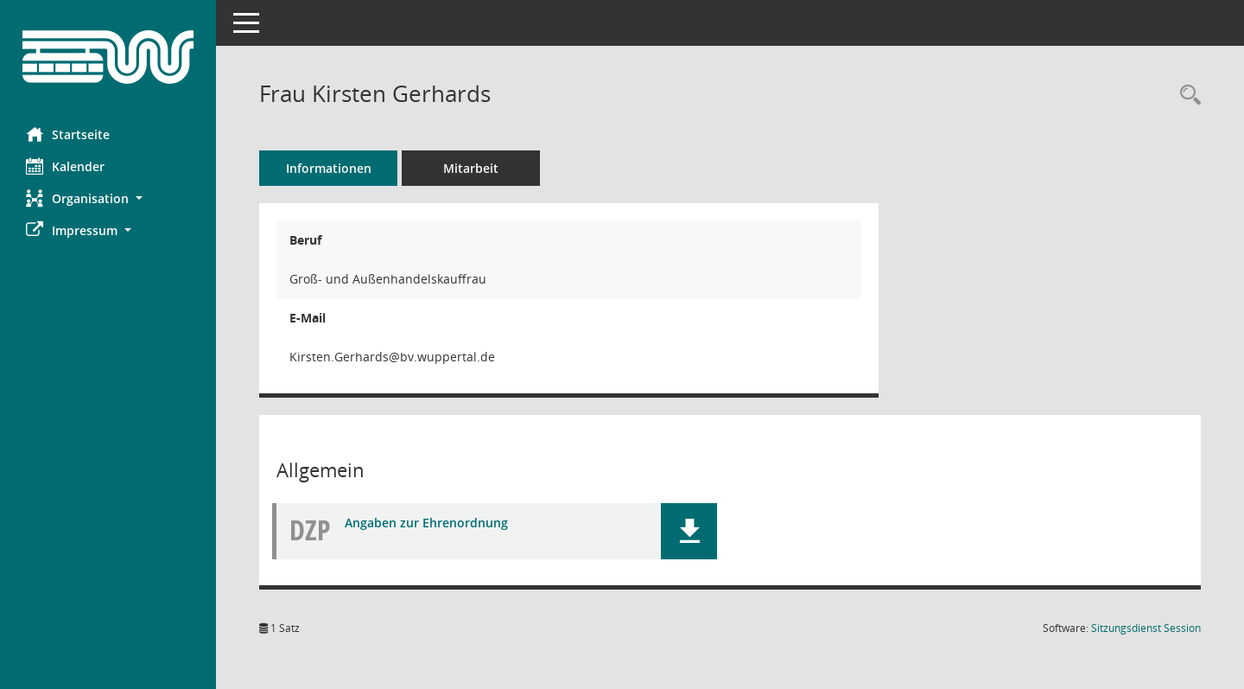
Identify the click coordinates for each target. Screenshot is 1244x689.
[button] (108, 198)
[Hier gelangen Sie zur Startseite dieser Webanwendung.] (108, 57)
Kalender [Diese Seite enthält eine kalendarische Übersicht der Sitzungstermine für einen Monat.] (65, 166)
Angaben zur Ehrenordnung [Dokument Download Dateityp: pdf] (426, 522)
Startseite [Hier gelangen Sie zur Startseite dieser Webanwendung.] (68, 134)
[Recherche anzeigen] (1186, 95)
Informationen (328, 168)
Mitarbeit (470, 168)
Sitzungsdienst (1146, 628)
